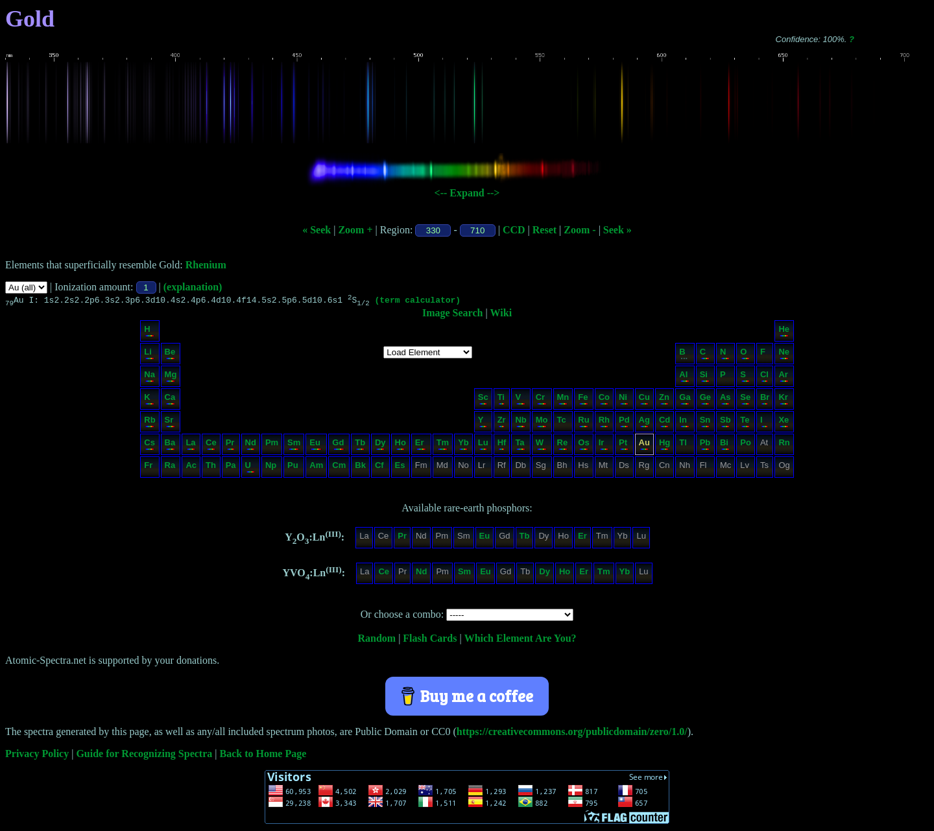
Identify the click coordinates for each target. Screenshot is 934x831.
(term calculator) (417, 301)
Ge (705, 400)
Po (745, 445)
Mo (542, 423)
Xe (783, 423)
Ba (170, 445)
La (190, 445)
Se (745, 400)
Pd (624, 423)
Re (562, 445)
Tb (360, 445)
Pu (293, 468)
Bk (360, 468)
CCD (514, 229)
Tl (684, 445)
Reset (545, 229)
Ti (501, 400)
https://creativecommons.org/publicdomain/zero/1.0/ (572, 733)
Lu (483, 445)
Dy (380, 445)
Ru (583, 423)
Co (604, 400)
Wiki (501, 314)
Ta (520, 445)
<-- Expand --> (467, 192)
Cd (664, 423)
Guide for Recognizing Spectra (144, 755)
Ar (783, 377)
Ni (624, 400)
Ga (684, 400)
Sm (293, 445)
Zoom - (579, 229)
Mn (563, 400)
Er (420, 445)
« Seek (316, 229)
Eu (315, 445)
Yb (463, 445)
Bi (725, 445)
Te (745, 423)
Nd (250, 445)
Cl (764, 377)
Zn (664, 400)
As (725, 400)
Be (170, 355)
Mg (171, 377)
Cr (541, 400)
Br (764, 400)
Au (644, 445)
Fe (583, 400)
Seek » (617, 229)
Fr (149, 468)
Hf (502, 445)
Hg (664, 445)
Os (583, 445)
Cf (380, 468)
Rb (149, 423)
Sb (725, 423)
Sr (170, 423)
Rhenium (206, 264)
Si (705, 377)
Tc (562, 423)
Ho (400, 445)
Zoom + (355, 229)
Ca (170, 400)
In (684, 423)
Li (149, 355)
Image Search (452, 314)
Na (149, 377)
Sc (483, 400)
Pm (271, 445)
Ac (191, 468)
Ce (211, 445)
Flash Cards (430, 640)
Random (376, 640)
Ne (783, 355)
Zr (501, 423)
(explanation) (192, 286)
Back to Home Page (263, 755)
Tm (443, 445)
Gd (338, 445)
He (783, 332)
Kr (783, 400)
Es (400, 468)
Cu (644, 400)
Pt (624, 445)
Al (684, 377)
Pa (231, 468)
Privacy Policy (37, 755)
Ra (170, 468)
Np (271, 468)
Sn (705, 423)
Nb (520, 423)
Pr (230, 445)
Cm (339, 468)
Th (211, 468)
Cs (149, 445)
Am (316, 468)
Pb (705, 445)
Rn (783, 445)
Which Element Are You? (520, 640)
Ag (644, 423)
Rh (604, 423)
